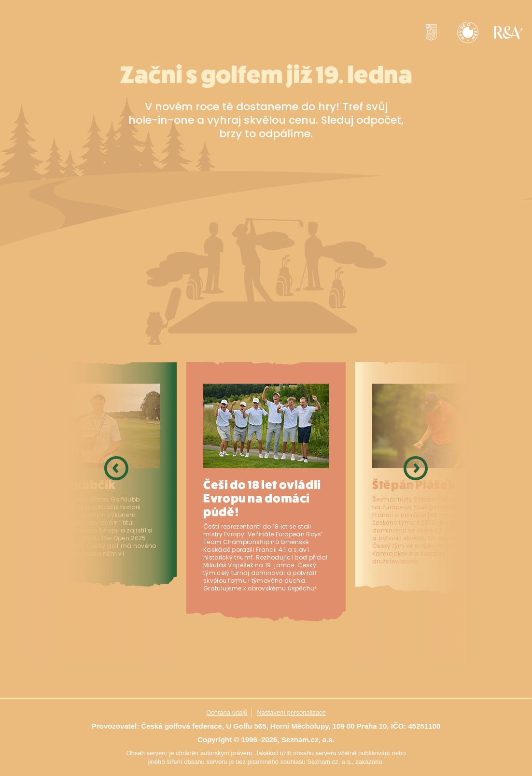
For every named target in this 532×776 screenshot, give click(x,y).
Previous (116, 511)
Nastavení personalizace (291, 712)
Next (416, 511)
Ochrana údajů (226, 712)
